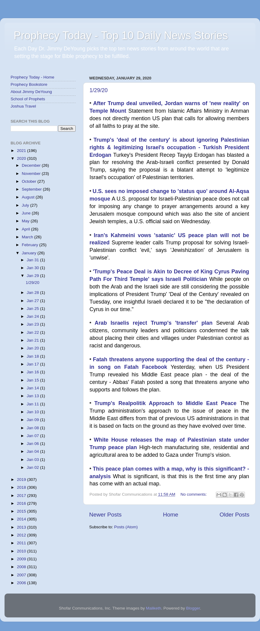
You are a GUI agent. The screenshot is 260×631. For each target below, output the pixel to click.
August (29, 197)
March (28, 237)
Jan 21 (33, 340)
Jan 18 (33, 356)
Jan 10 (33, 412)
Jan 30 (33, 268)
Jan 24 (33, 316)
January (29, 253)
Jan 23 (33, 324)
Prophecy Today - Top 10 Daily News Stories (121, 35)
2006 (22, 583)
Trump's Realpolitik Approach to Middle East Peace (167, 403)
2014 (22, 519)
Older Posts (234, 514)
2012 (22, 535)
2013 (22, 527)
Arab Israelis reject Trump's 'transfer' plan (155, 323)
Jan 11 (33, 404)
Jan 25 (33, 308)
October (29, 181)
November (32, 173)
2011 (22, 543)
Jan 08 (33, 428)
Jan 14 (33, 388)
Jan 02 (33, 467)
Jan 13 (33, 396)
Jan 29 (33, 275)
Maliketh (153, 608)
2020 (22, 158)
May (26, 221)
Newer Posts (105, 514)
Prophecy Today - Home (32, 77)
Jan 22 (33, 332)
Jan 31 (33, 260)
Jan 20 (33, 348)
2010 (22, 551)
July (26, 205)
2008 (22, 567)
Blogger (193, 608)
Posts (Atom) (126, 527)
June (27, 213)
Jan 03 (33, 459)
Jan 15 (33, 380)
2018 (22, 487)
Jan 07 (33, 435)
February (30, 245)
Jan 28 (33, 292)
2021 (22, 150)
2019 (22, 479)
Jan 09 (33, 419)
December (32, 165)
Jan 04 (33, 451)
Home (170, 514)
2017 (22, 495)
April (26, 229)
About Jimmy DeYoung (31, 91)
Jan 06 (33, 443)
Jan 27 (33, 300)
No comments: (194, 494)
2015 (22, 511)
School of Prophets (28, 99)
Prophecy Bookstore (29, 84)
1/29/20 (98, 90)
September (32, 189)
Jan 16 (33, 372)
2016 (22, 503)
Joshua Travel (23, 106)
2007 (22, 575)
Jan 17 (33, 364)
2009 (22, 559)
